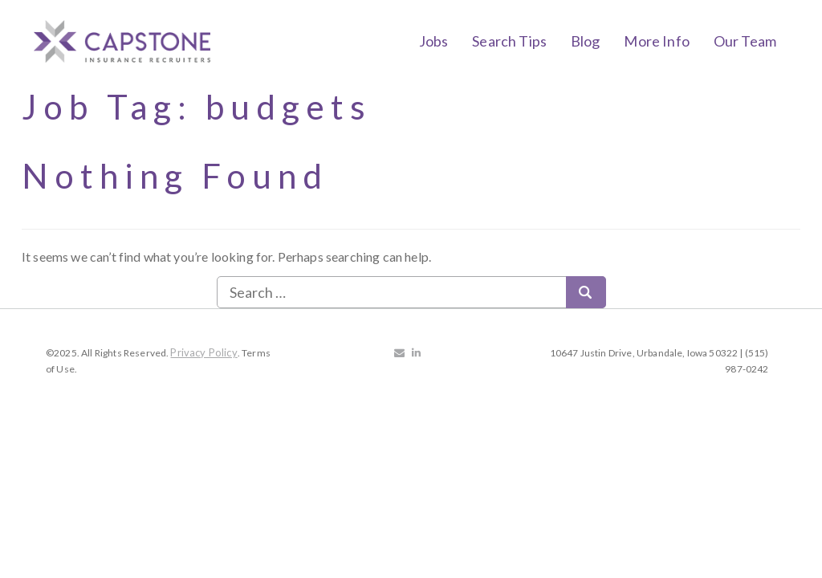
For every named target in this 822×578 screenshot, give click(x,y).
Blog (585, 41)
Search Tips (509, 41)
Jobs (434, 41)
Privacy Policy (203, 352)
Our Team (745, 41)
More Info (656, 41)
